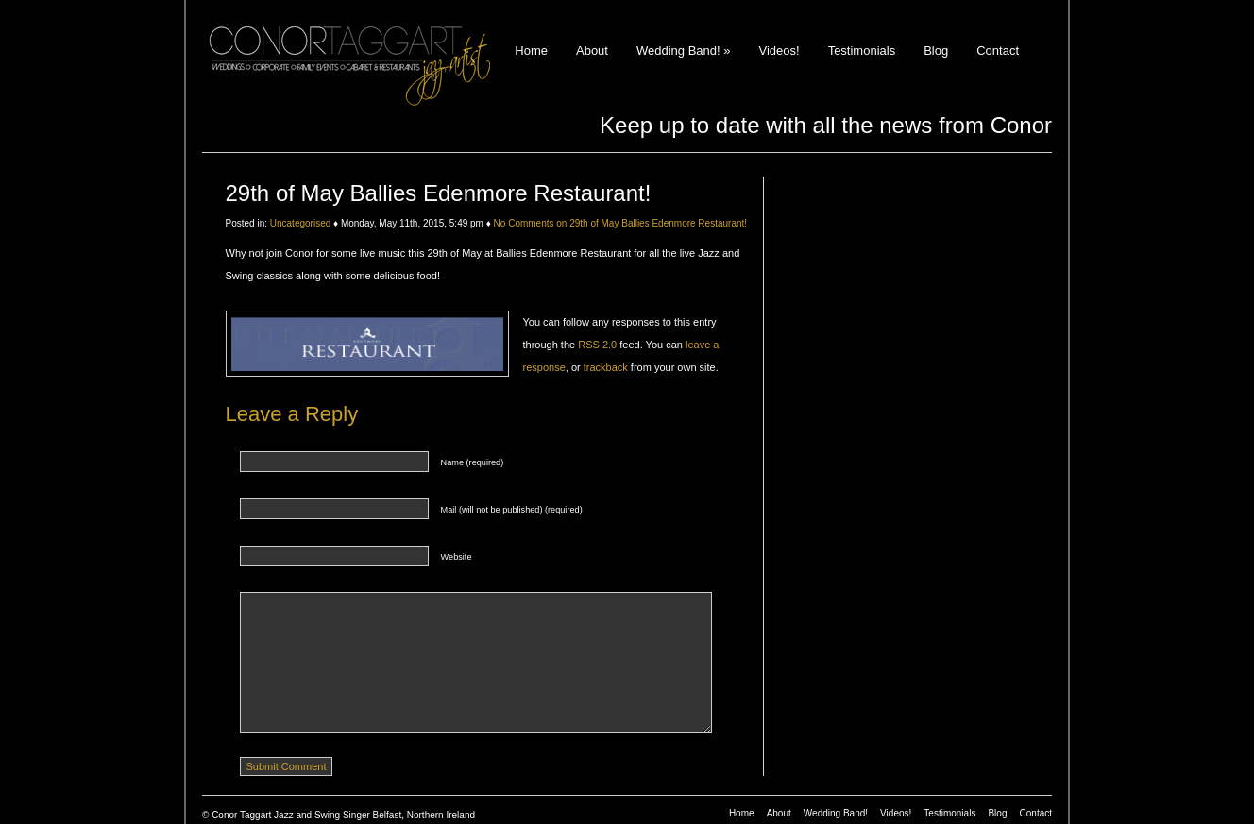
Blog (936, 50)
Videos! (778, 50)
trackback (606, 367)
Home (531, 50)
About (592, 50)
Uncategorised (300, 223)
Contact (997, 50)
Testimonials (862, 50)
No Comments (620, 223)
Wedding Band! (683, 50)
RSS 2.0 (597, 344)
